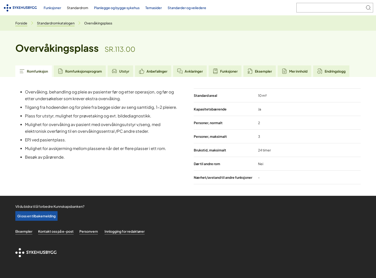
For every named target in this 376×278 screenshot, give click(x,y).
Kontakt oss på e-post (56, 231)
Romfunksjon (33, 71)
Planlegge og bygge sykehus (117, 8)
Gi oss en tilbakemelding (36, 216)
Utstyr (120, 71)
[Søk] (368, 7)
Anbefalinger (153, 71)
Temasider (153, 8)
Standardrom (77, 8)
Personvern (88, 231)
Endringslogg (331, 71)
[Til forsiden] (20, 7)
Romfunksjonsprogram (80, 71)
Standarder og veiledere (187, 8)
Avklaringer (190, 71)
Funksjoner (52, 8)
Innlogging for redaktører (125, 231)
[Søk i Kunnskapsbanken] (330, 7)
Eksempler (259, 71)
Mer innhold (294, 71)
